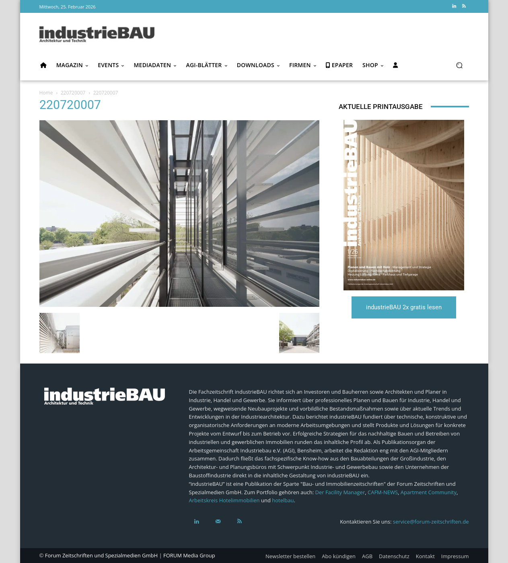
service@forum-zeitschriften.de (431, 521)
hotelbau (283, 500)
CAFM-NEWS (383, 492)
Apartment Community (429, 492)
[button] (459, 65)
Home (46, 92)
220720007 (73, 92)
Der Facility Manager (340, 492)
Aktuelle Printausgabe (381, 107)
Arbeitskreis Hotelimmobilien (224, 500)
